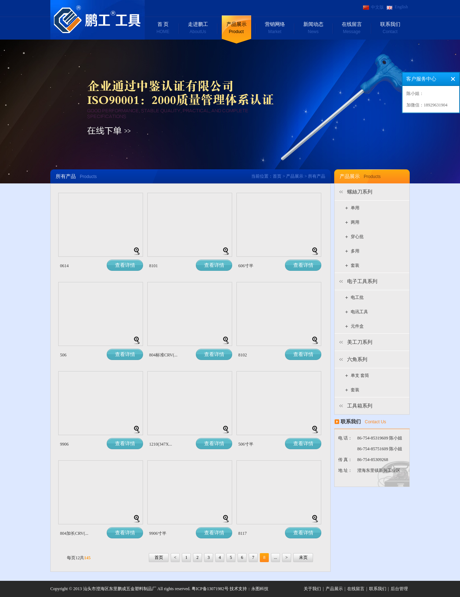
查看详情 (125, 265)
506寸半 (245, 444)
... (275, 557)
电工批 (357, 297)
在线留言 (351, 28)
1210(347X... (160, 444)
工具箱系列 (359, 406)
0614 (64, 265)
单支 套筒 (360, 375)
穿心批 (357, 236)
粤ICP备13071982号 (210, 588)
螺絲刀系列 (359, 192)
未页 (303, 557)
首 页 (163, 28)
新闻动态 (313, 28)
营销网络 (275, 28)
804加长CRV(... (74, 533)
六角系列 (357, 359)
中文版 (377, 7)
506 (63, 354)
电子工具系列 (362, 281)
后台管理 (399, 588)
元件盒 (357, 326)
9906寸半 (157, 533)
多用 (355, 251)
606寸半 (245, 265)
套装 (355, 265)
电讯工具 (359, 311)
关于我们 (312, 588)
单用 (355, 207)
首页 (277, 176)
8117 (242, 533)
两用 (355, 222)
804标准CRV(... (163, 354)
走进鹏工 (198, 28)
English (401, 6)
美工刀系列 (359, 342)
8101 (153, 265)
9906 (64, 444)
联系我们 (390, 28)
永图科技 (259, 588)
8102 (242, 354)
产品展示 (236, 28)
